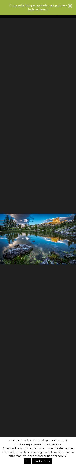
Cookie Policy (42, 461)
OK (27, 461)
